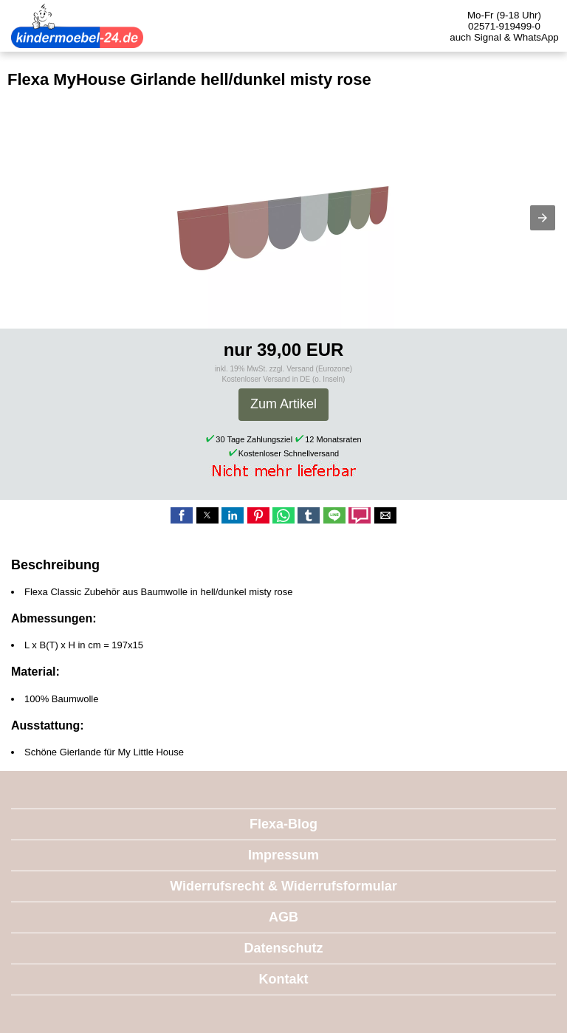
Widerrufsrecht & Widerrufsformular (283, 886)
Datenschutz (283, 948)
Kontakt (284, 979)
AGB (283, 917)
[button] (542, 217)
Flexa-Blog (283, 824)
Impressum (283, 855)
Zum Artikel (283, 404)
